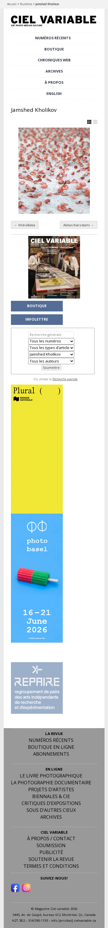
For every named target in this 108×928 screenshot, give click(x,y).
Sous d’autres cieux (51, 810)
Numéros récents (51, 740)
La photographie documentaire (51, 782)
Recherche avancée (64, 379)
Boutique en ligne (51, 747)
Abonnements (51, 754)
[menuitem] (54, 94)
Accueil (11, 4)
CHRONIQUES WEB (54, 60)
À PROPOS (54, 82)
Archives (51, 817)
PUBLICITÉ (51, 852)
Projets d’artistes (51, 789)
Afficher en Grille (89, 122)
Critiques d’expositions (51, 803)
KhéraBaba (24, 225)
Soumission (51, 845)
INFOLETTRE (36, 319)
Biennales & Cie (51, 796)
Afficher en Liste (95, 122)
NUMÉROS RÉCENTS (53, 38)
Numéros (26, 4)
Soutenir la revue (51, 859)
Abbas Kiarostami (78, 225)
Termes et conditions (51, 866)
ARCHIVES (54, 71)
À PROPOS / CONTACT (51, 838)
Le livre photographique (51, 776)
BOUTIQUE (54, 49)
